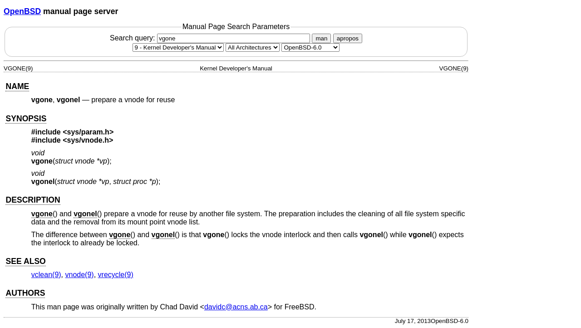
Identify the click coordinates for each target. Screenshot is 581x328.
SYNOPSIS (25, 118)
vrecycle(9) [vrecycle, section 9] (115, 274)
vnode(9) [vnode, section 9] (79, 274)
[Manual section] (178, 47)
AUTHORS (25, 293)
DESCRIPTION (32, 199)
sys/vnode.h (88, 140)
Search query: (211, 38)
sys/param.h (88, 132)
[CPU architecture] (253, 47)
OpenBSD (22, 11)
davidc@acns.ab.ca (236, 307)
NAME (17, 86)
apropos (348, 38)
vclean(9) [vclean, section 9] (46, 274)
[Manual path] (310, 47)
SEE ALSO (25, 261)
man (321, 38)
